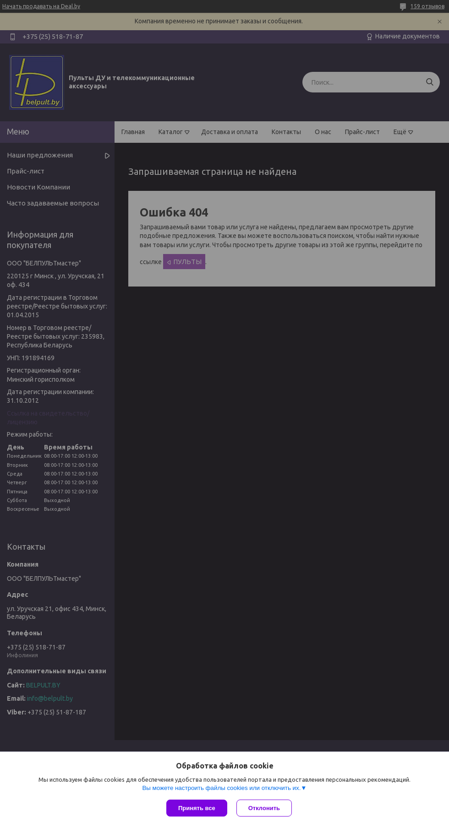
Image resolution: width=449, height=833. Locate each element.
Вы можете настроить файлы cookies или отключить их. (221, 787)
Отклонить (264, 808)
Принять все (196, 808)
